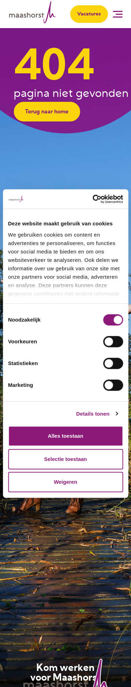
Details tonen (92, 414)
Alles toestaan (65, 436)
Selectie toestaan (65, 459)
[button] (118, 14)
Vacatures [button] (89, 13)
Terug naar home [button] (46, 111)
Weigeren (65, 482)
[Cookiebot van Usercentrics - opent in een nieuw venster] (93, 199)
